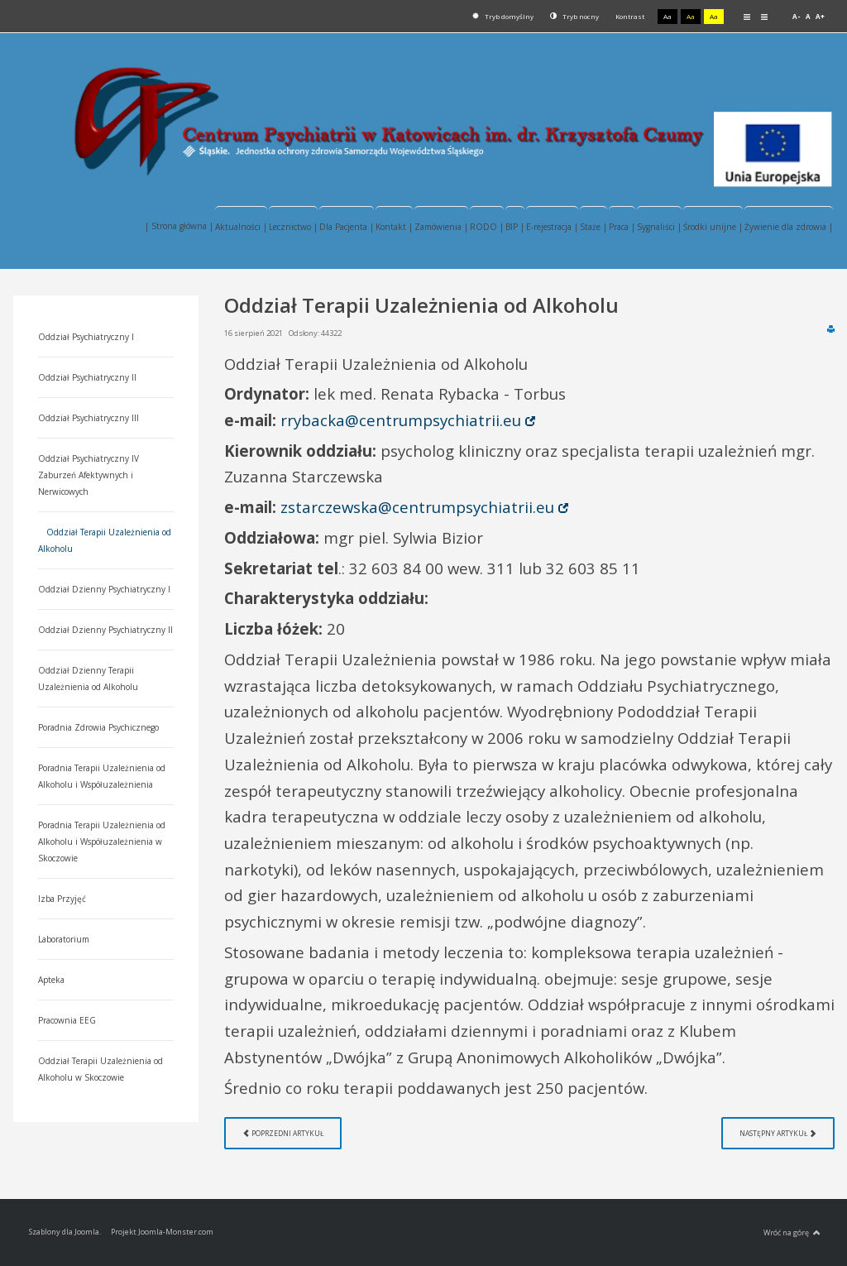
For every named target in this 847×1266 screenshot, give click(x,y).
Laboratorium (63, 939)
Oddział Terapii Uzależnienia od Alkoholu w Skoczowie (100, 1069)
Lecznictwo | (293, 227)
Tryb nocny (574, 16)
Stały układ (747, 16)
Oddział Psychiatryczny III (88, 418)
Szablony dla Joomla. (65, 1231)
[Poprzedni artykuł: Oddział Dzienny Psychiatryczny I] (283, 1133)
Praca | (622, 227)
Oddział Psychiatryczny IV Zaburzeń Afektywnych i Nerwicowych (88, 475)
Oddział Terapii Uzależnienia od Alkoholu (104, 540)
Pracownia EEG (67, 1020)
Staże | (593, 227)
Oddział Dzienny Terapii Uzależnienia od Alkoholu (88, 678)
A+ (820, 16)
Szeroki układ (764, 16)
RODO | (487, 227)
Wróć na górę (792, 1233)
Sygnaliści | (659, 227)
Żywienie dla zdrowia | (788, 227)
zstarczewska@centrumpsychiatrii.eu (417, 506)
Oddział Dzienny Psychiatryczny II (105, 629)
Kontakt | (394, 227)
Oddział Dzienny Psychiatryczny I (104, 589)
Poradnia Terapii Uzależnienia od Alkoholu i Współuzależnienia (101, 776)
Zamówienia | (441, 227)
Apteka (51, 979)
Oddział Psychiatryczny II (87, 377)
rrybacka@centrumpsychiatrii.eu (400, 420)
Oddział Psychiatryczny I (86, 337)
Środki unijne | (713, 227)
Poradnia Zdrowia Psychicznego (98, 727)
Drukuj (831, 328)
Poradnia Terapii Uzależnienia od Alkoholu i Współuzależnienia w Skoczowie (101, 841)
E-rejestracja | (552, 227)
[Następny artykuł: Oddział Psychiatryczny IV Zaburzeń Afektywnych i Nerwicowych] (778, 1133)
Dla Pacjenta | (346, 227)
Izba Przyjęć (62, 898)
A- (796, 16)
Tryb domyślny (503, 16)
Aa (667, 16)
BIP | (514, 227)
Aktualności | (241, 227)
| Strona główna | (179, 226)
